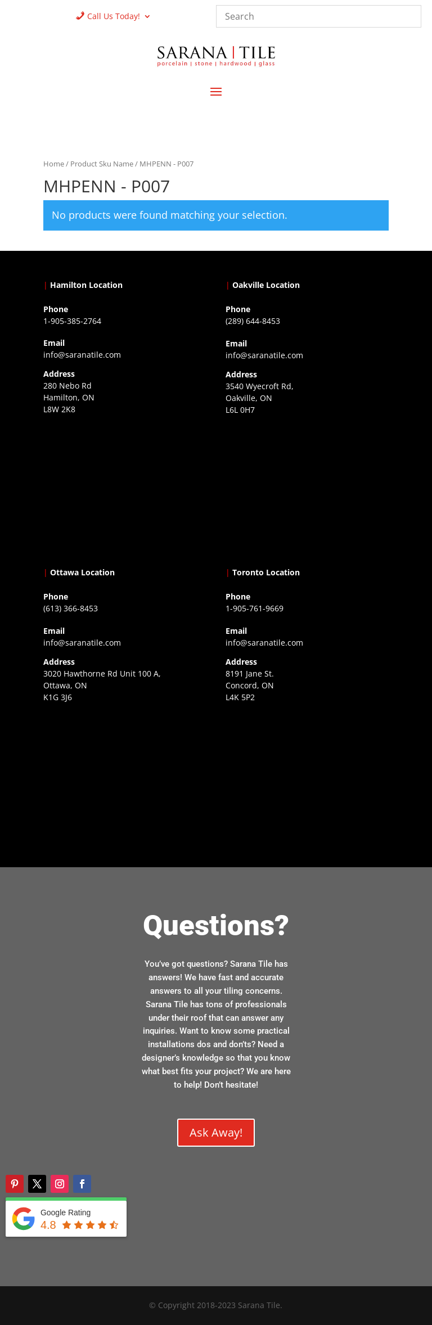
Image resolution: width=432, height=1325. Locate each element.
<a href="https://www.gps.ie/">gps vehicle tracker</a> (307, 776)
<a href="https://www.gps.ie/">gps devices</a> (124, 776)
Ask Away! (216, 1132)
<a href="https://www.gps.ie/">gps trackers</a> (124, 488)
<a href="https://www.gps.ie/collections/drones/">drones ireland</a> (307, 488)
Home (53, 164)
